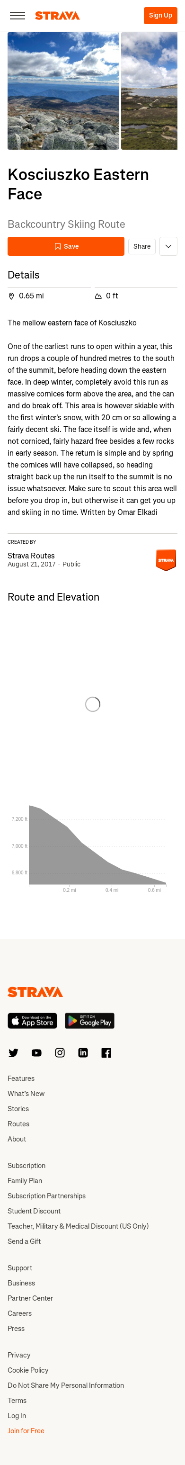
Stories (18, 1109)
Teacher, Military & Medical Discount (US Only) (78, 1226)
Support (20, 1268)
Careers (20, 1313)
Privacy (19, 1355)
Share (141, 246)
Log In (17, 1415)
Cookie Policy (28, 1370)
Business (21, 1283)
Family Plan (25, 1181)
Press (16, 1328)
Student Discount (34, 1211)
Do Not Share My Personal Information (66, 1385)
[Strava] (57, 15)
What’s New (26, 1093)
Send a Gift (24, 1241)
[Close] (17, 15)
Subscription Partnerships (47, 1196)
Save (66, 246)
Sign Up (160, 15)
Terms (17, 1400)
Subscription (26, 1165)
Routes (18, 1124)
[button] (63, 91)
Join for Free (26, 1431)
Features (21, 1078)
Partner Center (30, 1298)
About (17, 1139)
